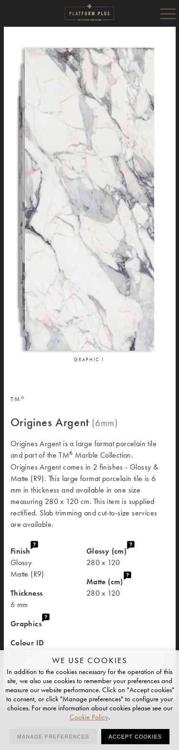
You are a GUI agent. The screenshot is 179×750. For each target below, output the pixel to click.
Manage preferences (53, 736)
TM (18, 399)
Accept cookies (135, 736)
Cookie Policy (89, 717)
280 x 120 (127, 556)
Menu (168, 13)
